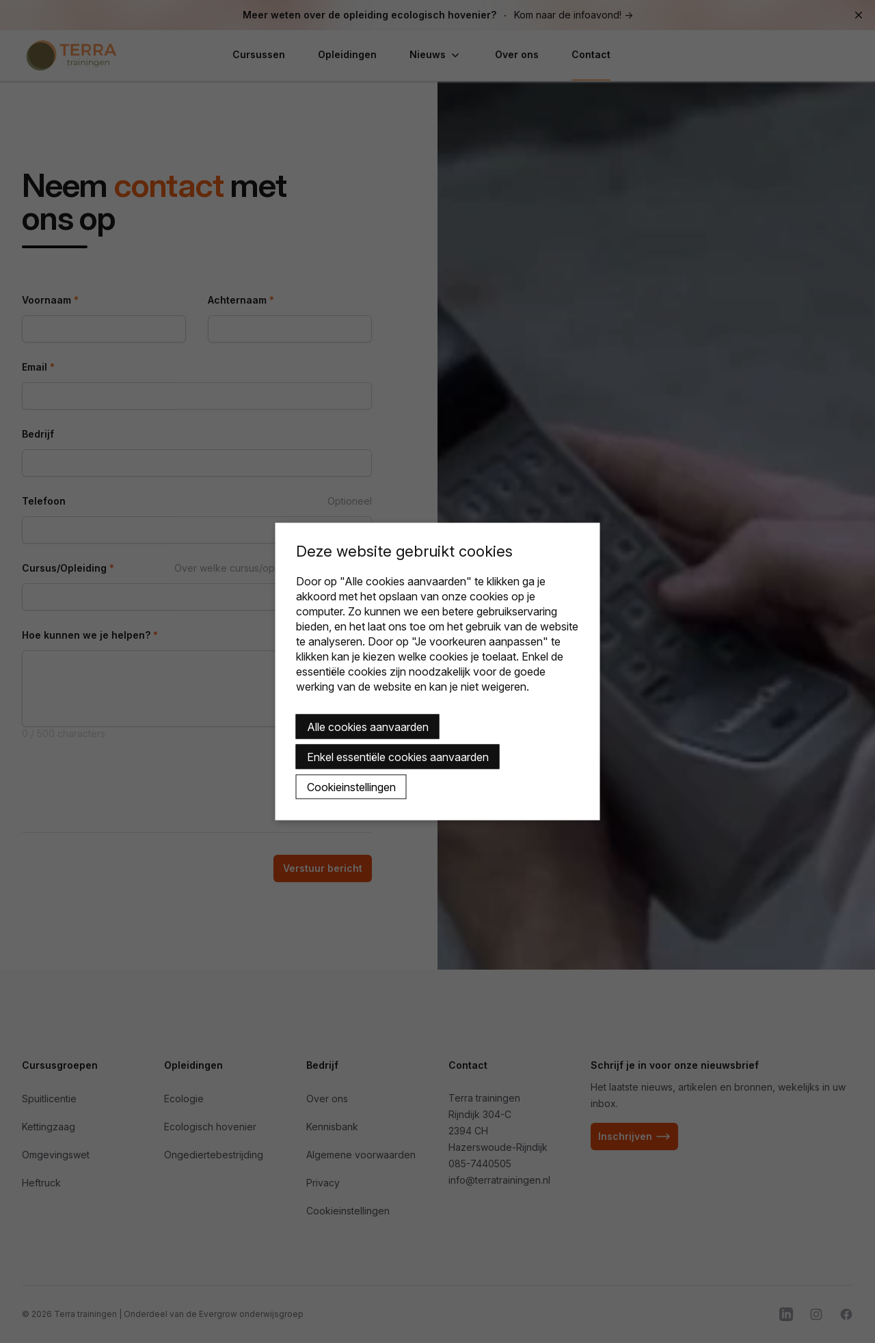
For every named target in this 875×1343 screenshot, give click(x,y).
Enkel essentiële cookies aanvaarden (398, 757)
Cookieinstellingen (351, 787)
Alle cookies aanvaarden (368, 727)
